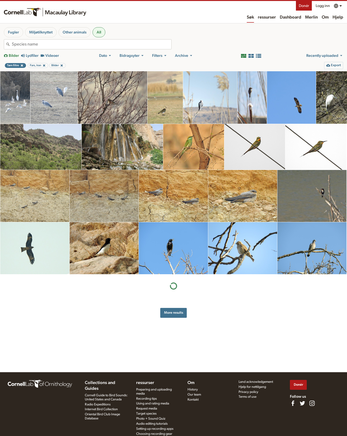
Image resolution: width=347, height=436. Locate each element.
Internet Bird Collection (101, 409)
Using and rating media (152, 403)
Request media (146, 408)
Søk (250, 17)
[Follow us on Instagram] (312, 403)
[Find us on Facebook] (293, 403)
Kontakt (193, 399)
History (192, 389)
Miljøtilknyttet (41, 32)
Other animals (75, 32)
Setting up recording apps (155, 428)
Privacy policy (248, 392)
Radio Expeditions (98, 404)
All (99, 32)
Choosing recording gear (154, 434)
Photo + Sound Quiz (150, 418)
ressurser (267, 17)
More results (173, 312)
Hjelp (338, 17)
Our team (194, 394)
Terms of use (247, 396)
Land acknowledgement (256, 382)
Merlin (311, 17)
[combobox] (91, 44)
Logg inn (323, 6)
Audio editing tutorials (152, 423)
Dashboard (290, 17)
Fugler (13, 32)
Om (325, 17)
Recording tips (146, 398)
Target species (146, 413)
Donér (304, 6)
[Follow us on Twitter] (302, 403)
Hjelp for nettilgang (252, 387)
